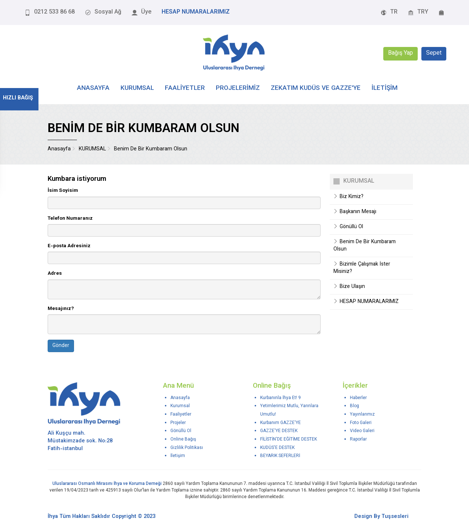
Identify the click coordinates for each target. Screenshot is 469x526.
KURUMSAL (137, 88)
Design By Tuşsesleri (381, 516)
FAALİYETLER (185, 88)
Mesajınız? (61, 309)
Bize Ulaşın (349, 287)
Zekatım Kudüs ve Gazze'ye (316, 88)
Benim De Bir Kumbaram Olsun (364, 245)
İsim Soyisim (63, 190)
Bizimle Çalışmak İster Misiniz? (361, 268)
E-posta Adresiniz (69, 246)
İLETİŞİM (385, 88)
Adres (55, 273)
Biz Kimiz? (348, 197)
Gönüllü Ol (348, 227)
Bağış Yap (400, 54)
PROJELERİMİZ (238, 88)
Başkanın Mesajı (354, 212)
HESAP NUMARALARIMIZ (366, 302)
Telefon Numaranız (70, 218)
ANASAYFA (93, 88)
